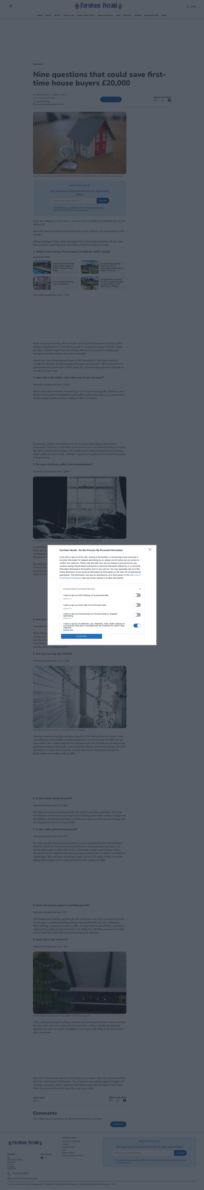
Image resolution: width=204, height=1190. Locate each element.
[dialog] (102, 595)
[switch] (137, 595)
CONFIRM (81, 636)
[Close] (151, 550)
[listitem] (102, 588)
